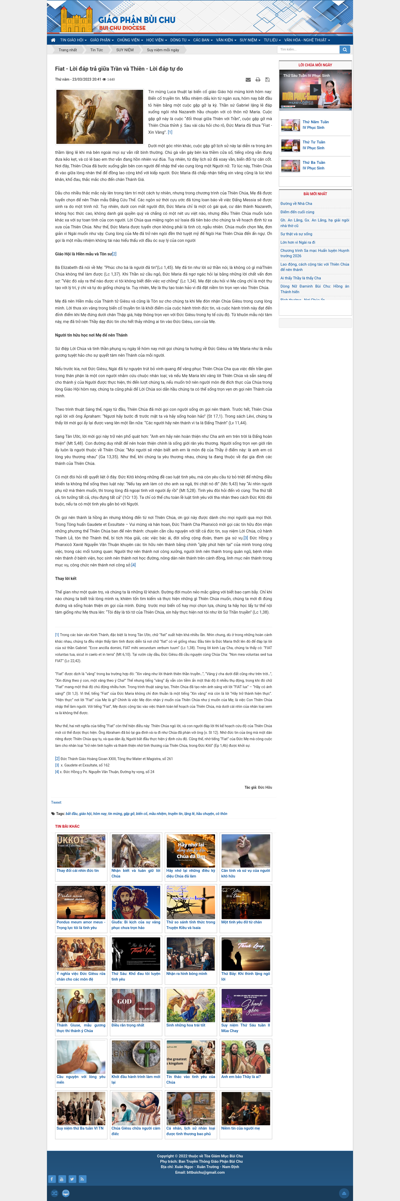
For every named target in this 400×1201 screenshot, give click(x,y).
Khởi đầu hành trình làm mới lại (135, 1062)
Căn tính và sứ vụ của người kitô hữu (245, 856)
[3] (246, 538)
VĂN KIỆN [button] (226, 41)
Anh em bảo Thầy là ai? (245, 1059)
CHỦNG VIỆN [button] (130, 41)
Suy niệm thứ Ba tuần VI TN (81, 1111)
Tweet (56, 802)
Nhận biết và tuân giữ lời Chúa (135, 856)
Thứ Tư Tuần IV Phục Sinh (314, 145)
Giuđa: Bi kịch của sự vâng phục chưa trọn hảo (135, 908)
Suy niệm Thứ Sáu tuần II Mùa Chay (245, 1011)
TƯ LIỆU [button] (272, 41)
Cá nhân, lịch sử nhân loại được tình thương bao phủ (190, 1114)
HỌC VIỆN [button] (156, 41)
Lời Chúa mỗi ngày (315, 65)
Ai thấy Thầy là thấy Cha (301, 278)
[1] (170, 132)
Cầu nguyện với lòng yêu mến (81, 1062)
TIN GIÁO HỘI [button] (73, 41)
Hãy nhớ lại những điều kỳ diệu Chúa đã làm (190, 856)
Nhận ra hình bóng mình (190, 956)
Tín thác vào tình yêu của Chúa (190, 1062)
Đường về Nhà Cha (296, 203)
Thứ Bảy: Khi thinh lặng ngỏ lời (245, 959)
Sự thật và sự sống (296, 234)
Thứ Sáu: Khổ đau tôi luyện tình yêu (135, 959)
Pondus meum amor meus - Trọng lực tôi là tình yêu (81, 908)
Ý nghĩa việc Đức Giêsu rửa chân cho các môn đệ (81, 959)
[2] (114, 254)
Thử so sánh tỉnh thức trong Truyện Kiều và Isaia (190, 908)
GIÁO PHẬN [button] (102, 41)
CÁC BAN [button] (203, 41)
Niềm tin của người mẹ (245, 1111)
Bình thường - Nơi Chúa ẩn (303, 300)
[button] (315, 89)
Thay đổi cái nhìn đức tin (81, 853)
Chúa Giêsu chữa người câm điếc (135, 1114)
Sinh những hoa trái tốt (190, 1008)
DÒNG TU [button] (180, 41)
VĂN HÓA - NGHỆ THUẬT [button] (307, 41)
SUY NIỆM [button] (250, 41)
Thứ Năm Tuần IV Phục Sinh (316, 125)
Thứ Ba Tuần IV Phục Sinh (314, 165)
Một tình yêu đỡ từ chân (245, 905)
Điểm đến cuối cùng (297, 212)
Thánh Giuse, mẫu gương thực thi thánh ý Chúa (81, 1011)
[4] (133, 565)
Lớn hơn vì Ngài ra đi (298, 242)
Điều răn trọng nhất (135, 1008)
